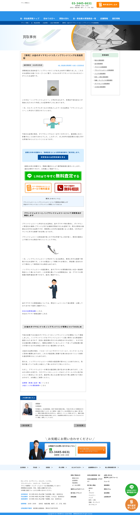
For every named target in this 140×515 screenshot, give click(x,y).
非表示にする (55, 199)
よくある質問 (76, 485)
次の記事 (80, 425)
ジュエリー (92, 495)
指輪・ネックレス (94, 502)
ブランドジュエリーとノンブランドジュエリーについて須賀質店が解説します (45, 202)
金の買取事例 (98, 64)
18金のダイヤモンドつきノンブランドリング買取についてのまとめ (42, 204)
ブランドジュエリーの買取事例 (104, 70)
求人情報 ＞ (63, 467)
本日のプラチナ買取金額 (31, 314)
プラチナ (91, 493)
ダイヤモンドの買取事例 (102, 84)
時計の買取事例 (99, 60)
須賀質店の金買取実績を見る (53, 157)
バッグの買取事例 (99, 74)
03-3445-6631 (82, 3)
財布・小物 (92, 500)
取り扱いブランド (76, 493)
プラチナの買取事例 (100, 67)
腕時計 (91, 488)
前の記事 (26, 425)
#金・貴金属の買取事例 (64, 65)
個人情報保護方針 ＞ (112, 467)
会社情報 (106, 493)
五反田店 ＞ (24, 467)
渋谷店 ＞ (36, 467)
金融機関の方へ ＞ (94, 467)
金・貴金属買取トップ (29, 18)
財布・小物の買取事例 (101, 77)
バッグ (91, 498)
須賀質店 (31, 476)
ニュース (106, 481)
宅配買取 (75, 483)
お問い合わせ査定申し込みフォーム (111, 476)
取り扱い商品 (91, 485)
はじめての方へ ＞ (78, 467)
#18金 (74, 65)
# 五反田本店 (80, 65)
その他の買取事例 (99, 87)
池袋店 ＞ (49, 467)
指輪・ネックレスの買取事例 (103, 80)
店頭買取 (75, 480)
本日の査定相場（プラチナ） (94, 480)
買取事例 (106, 485)
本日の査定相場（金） (94, 475)
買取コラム (107, 489)
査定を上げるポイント (77, 489)
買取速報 (73, 497)
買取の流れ (64, 18)
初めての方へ (49, 18)
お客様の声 (107, 497)
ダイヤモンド (93, 505)
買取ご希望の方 (75, 475)
